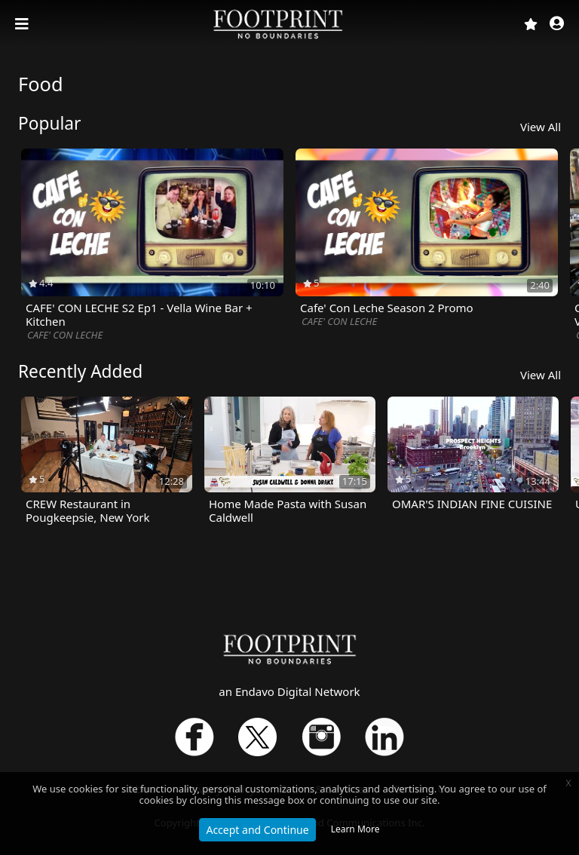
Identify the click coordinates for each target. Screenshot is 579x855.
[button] (557, 24)
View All (540, 126)
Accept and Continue (257, 830)
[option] (152, 245)
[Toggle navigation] (23, 24)
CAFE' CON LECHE (65, 335)
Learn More (355, 829)
